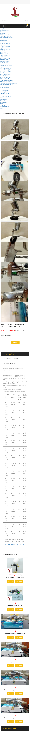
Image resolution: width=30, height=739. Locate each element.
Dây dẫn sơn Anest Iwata (5, 48)
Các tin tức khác (3, 102)
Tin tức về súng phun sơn (5, 96)
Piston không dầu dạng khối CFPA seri (8, 83)
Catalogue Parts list (4, 106)
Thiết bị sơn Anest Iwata (5, 36)
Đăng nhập (8, 2)
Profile (1, 31)
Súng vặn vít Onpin (4, 72)
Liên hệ (1, 108)
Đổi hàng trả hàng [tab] (9, 363)
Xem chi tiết (19, 581)
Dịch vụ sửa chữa (4, 100)
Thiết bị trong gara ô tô (5, 55)
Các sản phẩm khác (4, 90)
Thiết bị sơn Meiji (4, 53)
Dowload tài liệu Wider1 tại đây (14, 544)
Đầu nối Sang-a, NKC (4, 87)
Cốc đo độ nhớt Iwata (5, 46)
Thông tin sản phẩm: (6, 335)
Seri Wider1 (12, 112)
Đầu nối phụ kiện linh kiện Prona (7, 64)
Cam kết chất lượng (4, 30)
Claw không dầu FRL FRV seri (6, 86)
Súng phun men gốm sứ (5, 68)
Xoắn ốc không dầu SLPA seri (7, 84)
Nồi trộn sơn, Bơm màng (5, 97)
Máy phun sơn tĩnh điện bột (6, 65)
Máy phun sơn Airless (5, 67)
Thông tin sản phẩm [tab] (10, 354)
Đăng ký (22, 2)
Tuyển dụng (2, 105)
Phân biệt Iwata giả (4, 93)
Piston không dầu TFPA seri (6, 81)
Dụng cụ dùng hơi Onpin (5, 71)
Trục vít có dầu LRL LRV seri (6, 80)
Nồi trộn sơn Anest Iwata (5, 43)
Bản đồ (1, 103)
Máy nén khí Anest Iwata (5, 77)
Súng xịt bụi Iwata (4, 42)
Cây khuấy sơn (3, 99)
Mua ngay (15, 342)
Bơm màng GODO (4, 75)
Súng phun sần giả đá (5, 74)
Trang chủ (2, 28)
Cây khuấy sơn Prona (4, 61)
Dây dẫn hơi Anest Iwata (5, 49)
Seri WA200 (2, 50)
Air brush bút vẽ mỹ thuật (5, 70)
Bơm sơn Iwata (3, 40)
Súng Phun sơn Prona (5, 58)
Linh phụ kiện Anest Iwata (6, 39)
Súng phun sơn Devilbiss (5, 89)
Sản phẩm (2, 33)
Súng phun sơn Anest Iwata (6, 37)
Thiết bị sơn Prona (4, 56)
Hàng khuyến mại (4, 92)
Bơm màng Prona (4, 59)
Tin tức (1, 95)
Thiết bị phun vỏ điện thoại (6, 34)
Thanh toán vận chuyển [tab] (11, 358)
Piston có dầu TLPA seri (5, 78)
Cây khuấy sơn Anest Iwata (6, 45)
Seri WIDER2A (3, 52)
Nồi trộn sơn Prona (4, 62)
